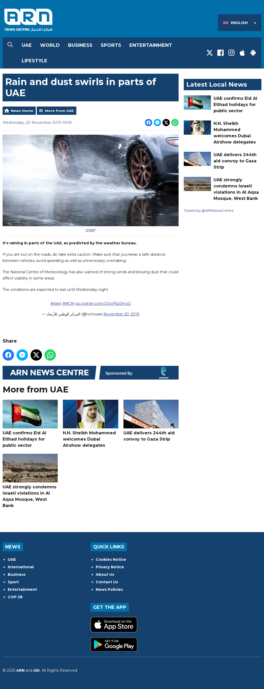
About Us (105, 574)
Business (80, 45)
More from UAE (59, 111)
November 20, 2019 (121, 314)
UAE (27, 45)
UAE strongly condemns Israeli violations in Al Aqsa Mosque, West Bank (30, 481)
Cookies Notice (111, 559)
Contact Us (107, 582)
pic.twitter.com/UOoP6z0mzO (103, 303)
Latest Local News (216, 84)
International (21, 567)
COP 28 (15, 597)
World (50, 45)
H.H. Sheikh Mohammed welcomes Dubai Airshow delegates (90, 424)
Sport (13, 582)
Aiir (36, 670)
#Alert (56, 303)
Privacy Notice (110, 567)
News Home (22, 111)
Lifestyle (34, 61)
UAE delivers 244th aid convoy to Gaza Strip (151, 421)
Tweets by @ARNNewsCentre (209, 210)
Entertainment (150, 45)
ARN (20, 670)
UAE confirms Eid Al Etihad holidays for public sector (30, 424)
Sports (111, 45)
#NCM (69, 303)
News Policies (109, 589)
